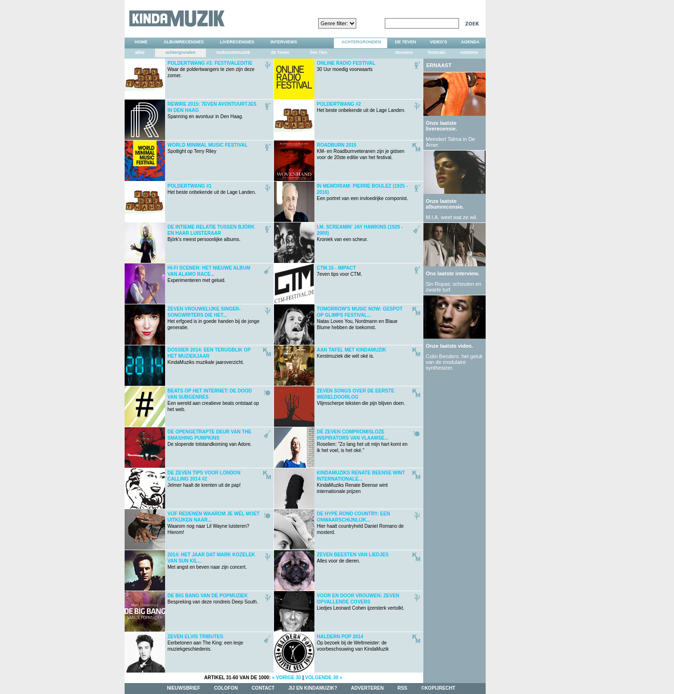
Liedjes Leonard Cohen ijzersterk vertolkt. (360, 602)
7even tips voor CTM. (339, 271)
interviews (284, 42)
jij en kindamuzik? (312, 688)
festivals (436, 52)
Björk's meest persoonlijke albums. (210, 233)
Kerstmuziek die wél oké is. (351, 353)
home (141, 42)
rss (403, 688)
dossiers (404, 52)
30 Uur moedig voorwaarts (346, 66)
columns (469, 52)
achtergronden (361, 42)
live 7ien (318, 52)
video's (438, 42)
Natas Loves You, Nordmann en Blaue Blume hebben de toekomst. (359, 318)
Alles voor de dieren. (353, 557)
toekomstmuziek (233, 52)
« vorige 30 (286, 677)
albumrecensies (184, 42)
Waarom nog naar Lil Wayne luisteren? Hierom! (213, 523)
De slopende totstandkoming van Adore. (209, 438)
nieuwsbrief (183, 688)
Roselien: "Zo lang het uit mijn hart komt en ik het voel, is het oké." (362, 441)
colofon (226, 688)
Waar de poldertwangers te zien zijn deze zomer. (210, 69)
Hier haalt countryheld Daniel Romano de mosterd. (360, 523)
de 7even (280, 52)
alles (140, 52)
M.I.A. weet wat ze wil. (452, 217)
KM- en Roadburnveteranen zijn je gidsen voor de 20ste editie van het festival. (360, 151)
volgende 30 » (323, 677)
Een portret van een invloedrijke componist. (362, 192)
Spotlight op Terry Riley (207, 148)
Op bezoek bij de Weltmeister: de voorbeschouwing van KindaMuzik (353, 643)
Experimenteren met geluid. (208, 274)
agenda (470, 42)
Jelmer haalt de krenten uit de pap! (204, 479)
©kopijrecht (438, 688)
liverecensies (237, 42)
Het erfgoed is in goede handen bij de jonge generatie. (213, 318)
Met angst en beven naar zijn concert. (211, 561)
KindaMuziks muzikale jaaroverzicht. (209, 356)
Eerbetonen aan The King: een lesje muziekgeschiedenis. (205, 643)
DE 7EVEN (405, 42)
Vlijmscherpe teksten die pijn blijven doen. (361, 397)
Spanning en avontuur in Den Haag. (211, 110)
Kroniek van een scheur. (360, 233)
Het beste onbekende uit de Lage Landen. (361, 107)
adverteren (367, 688)
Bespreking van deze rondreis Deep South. (212, 598)
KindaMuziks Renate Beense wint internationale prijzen (361, 482)
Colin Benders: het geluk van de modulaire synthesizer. (454, 362)
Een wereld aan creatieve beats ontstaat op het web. (213, 400)
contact (263, 688)
